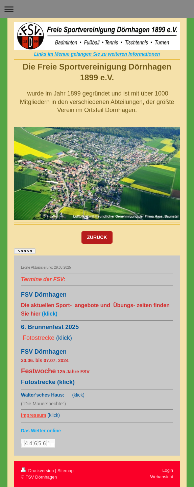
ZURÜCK (97, 237)
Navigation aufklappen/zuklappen (97, 9)
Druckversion (38, 470)
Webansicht (161, 476)
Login (167, 470)
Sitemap (65, 470)
